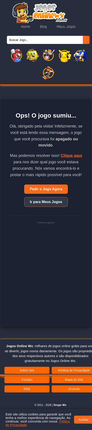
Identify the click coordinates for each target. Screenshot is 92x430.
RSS (27, 389)
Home (26, 26)
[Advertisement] (46, 270)
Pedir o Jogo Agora (46, 189)
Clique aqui (71, 155)
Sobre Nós (27, 370)
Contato (27, 379)
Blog (44, 26)
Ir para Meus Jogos (46, 202)
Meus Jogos (66, 26)
